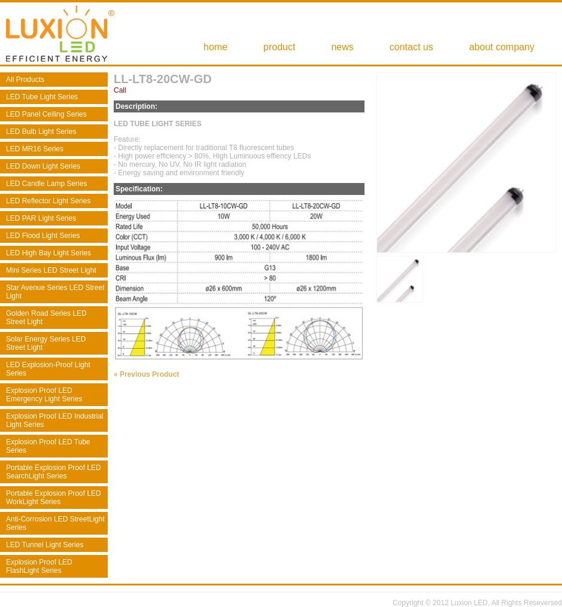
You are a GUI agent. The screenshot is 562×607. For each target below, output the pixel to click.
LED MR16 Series (34, 149)
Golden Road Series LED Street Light (46, 317)
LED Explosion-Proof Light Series (48, 369)
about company (501, 47)
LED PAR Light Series (41, 218)
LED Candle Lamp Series (46, 183)
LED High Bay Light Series (48, 253)
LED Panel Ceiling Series (46, 114)
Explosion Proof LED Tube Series (48, 446)
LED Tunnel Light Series (44, 545)
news (342, 47)
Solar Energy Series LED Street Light (46, 343)
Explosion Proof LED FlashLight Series (39, 566)
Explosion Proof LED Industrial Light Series (55, 420)
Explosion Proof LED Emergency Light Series (44, 394)
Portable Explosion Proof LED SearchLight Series (53, 471)
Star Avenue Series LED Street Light (55, 291)
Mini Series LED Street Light (51, 270)
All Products (25, 79)
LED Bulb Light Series (41, 131)
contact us (411, 47)
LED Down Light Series (43, 166)
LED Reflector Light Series (48, 201)
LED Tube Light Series (42, 97)
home (215, 47)
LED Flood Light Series (43, 235)
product (279, 47)
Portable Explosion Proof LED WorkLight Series (53, 497)
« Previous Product (146, 374)
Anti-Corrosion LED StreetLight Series (55, 523)
